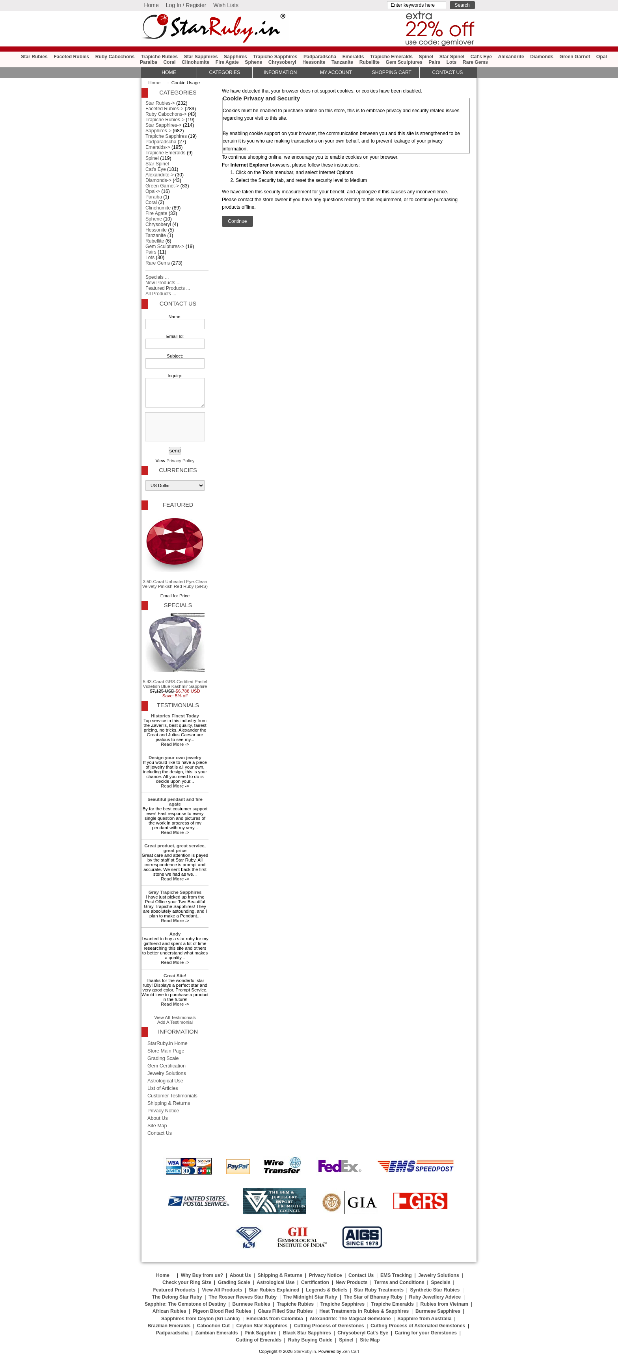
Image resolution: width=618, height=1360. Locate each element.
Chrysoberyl (282, 62)
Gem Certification (166, 1066)
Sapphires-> (158, 130)
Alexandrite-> (159, 175)
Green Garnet (575, 56)
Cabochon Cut (213, 1326)
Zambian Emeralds (216, 1333)
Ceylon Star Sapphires (262, 1326)
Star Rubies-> (160, 103)
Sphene (253, 62)
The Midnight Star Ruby (310, 1297)
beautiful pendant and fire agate (175, 801)
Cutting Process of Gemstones (329, 1326)
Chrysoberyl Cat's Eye (362, 1333)
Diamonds (541, 56)
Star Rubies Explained (274, 1290)
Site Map (157, 1125)
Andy (175, 934)
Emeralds (353, 56)
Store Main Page (165, 1051)
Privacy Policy (180, 460)
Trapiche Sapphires (275, 56)
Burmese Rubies (251, 1304)
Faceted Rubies (71, 56)
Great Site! (175, 975)
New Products (352, 1282)
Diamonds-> (158, 180)
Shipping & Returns (168, 1103)
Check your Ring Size (186, 1282)
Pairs (434, 62)
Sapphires (235, 56)
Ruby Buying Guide (310, 1340)
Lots (452, 62)
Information (280, 72)
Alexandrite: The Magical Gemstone (350, 1318)
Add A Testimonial (175, 1022)
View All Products (222, 1290)
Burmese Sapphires (437, 1311)
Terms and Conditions (399, 1282)
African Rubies (169, 1311)
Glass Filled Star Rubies (285, 1311)
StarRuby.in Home (167, 1043)
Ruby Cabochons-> (165, 114)
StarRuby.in (305, 1351)
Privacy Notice (163, 1111)
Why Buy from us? (202, 1275)
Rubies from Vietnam (444, 1304)
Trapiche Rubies (159, 56)
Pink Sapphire (260, 1333)
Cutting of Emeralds (259, 1340)
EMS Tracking (396, 1275)
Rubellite (369, 62)
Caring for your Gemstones (426, 1333)
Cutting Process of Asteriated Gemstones (417, 1326)
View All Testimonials (175, 1017)
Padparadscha (319, 56)
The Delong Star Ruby (177, 1297)
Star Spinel (452, 56)
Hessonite (313, 62)
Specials (178, 605)
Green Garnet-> (162, 186)
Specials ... (157, 277)
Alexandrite (511, 56)
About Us (157, 1118)
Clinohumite (195, 62)
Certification (315, 1282)
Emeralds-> (157, 147)
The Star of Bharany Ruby (373, 1297)
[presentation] (174, 427)
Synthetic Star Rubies (435, 1290)
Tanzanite (342, 62)
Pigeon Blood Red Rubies (222, 1311)
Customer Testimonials (172, 1096)
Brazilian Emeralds (168, 1326)
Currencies (178, 470)
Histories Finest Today (175, 715)
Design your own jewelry (175, 757)
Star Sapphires (201, 56)
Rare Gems (475, 62)
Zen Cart (350, 1351)
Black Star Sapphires (307, 1333)
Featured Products (174, 1290)
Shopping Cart (391, 72)
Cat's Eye (481, 56)
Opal (601, 56)
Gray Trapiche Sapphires (175, 892)
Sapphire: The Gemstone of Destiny (185, 1304)
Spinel (426, 56)
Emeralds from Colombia (274, 1318)
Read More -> (175, 744)
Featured (178, 505)
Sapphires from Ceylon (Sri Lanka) (200, 1318)
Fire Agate (227, 62)
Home (151, 5)
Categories (224, 72)
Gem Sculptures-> (164, 246)
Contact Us (178, 303)
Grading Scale (163, 1058)
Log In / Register (186, 5)
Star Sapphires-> (163, 125)
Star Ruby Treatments (379, 1290)
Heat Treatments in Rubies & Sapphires (364, 1311)
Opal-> (152, 191)
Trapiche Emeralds (391, 56)
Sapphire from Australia (424, 1318)
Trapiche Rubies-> (164, 119)
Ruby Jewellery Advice (435, 1297)
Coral (169, 62)
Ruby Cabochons (115, 56)
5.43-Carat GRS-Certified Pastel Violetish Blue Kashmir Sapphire (175, 651)
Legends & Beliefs (326, 1290)
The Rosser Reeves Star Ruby (242, 1297)
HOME (169, 72)
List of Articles (162, 1088)
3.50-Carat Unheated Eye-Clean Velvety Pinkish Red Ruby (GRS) (175, 551)
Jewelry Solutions (166, 1073)
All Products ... (160, 293)
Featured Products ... (167, 288)
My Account (336, 72)
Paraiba (148, 62)
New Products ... (163, 282)
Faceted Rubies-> (164, 108)
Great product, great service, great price (175, 848)
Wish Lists (225, 5)
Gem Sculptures (404, 62)
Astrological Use (165, 1081)
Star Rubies (34, 56)
